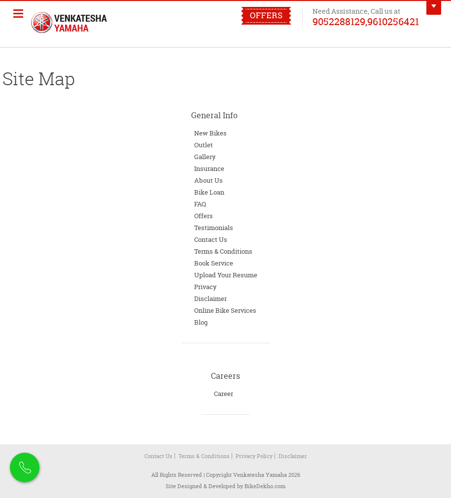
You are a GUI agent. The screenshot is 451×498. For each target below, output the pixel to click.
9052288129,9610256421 (365, 21)
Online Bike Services (225, 310)
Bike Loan (209, 192)
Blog (201, 322)
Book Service (213, 263)
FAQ (200, 203)
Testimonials (213, 227)
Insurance (209, 168)
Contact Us (210, 239)
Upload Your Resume (225, 274)
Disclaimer (210, 298)
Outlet (203, 144)
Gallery (204, 156)
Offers (203, 215)
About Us (208, 180)
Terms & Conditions (223, 251)
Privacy (205, 286)
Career (223, 393)
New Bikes (210, 133)
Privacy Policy (254, 456)
